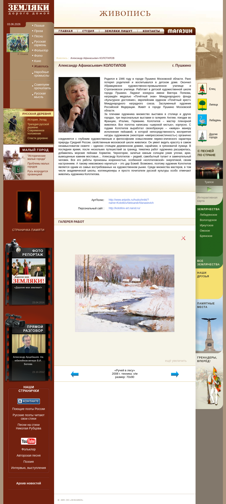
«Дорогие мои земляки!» (28, 287)
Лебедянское (208, 214)
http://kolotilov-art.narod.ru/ (124, 208)
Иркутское (207, 225)
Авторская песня (29, 455)
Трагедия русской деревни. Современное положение (38, 129)
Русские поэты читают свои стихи (28, 416)
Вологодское (208, 220)
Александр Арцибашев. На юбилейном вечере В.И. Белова (28, 360)
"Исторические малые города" (37, 157)
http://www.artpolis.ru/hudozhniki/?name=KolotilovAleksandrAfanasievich (131, 201)
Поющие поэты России (28, 409)
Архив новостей (28, 483)
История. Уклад (37, 119)
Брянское (206, 236)
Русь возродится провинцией (38, 173)
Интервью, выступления (28, 468)
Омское (205, 230)
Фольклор (29, 449)
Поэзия (28, 461)
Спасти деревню (38, 138)
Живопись (62, 58)
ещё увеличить (175, 360)
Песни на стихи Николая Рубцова (28, 426)
